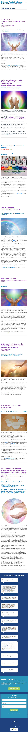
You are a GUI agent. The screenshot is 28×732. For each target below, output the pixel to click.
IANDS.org (15, 240)
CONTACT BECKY (14, 688)
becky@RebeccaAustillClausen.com (9, 267)
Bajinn (6, 442)
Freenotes (13, 443)
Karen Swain (6, 393)
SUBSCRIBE (14, 710)
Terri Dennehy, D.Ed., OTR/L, (9, 458)
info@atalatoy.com (9, 134)
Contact (14, 723)
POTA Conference (19, 193)
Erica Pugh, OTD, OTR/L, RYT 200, (13, 65)
